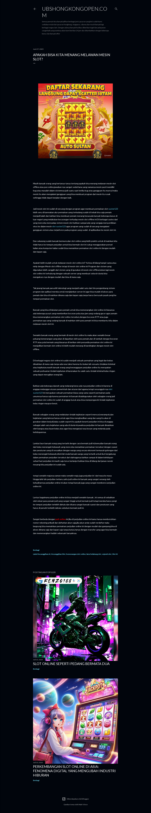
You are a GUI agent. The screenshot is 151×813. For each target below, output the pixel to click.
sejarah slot (106, 554)
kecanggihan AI (44, 554)
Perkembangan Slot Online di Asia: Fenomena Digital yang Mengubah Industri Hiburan (74, 770)
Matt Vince (83, 804)
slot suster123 (59, 226)
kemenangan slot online (76, 554)
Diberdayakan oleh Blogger (75, 799)
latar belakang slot (93, 554)
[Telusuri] (116, 8)
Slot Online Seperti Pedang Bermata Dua (71, 663)
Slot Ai (115, 554)
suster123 (113, 209)
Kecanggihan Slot (58, 554)
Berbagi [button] (36, 550)
